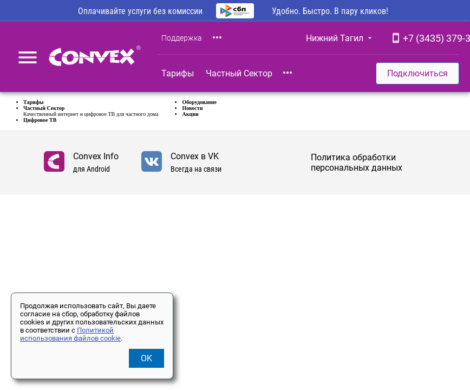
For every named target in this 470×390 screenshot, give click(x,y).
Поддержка (181, 38)
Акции (190, 114)
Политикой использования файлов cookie (70, 334)
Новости (192, 108)
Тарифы (177, 73)
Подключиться (417, 73)
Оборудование (199, 102)
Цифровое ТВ (39, 120)
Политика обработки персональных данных (356, 162)
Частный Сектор (239, 73)
